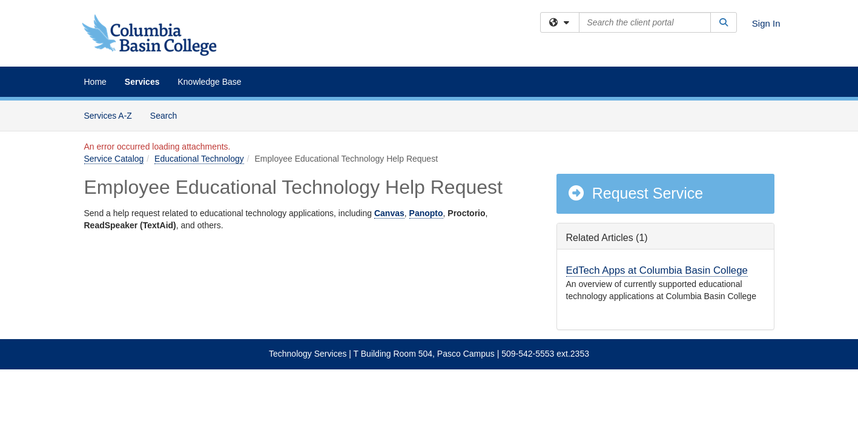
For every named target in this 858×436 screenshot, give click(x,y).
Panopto (426, 213)
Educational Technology (199, 159)
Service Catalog (114, 159)
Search (168, 115)
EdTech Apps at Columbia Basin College (657, 270)
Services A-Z (108, 116)
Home (95, 82)
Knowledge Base (209, 82)
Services (142, 82)
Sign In (766, 23)
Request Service (635, 193)
